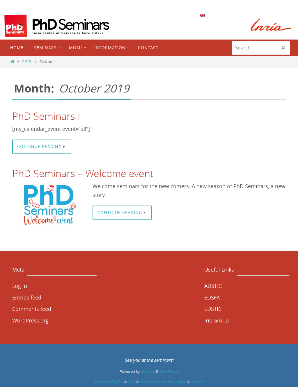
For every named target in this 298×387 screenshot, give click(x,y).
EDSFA (212, 297)
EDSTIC (212, 308)
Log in (19, 285)
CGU (131, 381)
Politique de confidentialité (162, 381)
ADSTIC (213, 285)
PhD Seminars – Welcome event (82, 173)
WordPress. (169, 371)
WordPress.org (30, 320)
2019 (26, 61)
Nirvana (148, 371)
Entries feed (26, 297)
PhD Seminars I (46, 116)
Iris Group (216, 320)
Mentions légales (108, 381)
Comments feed (31, 308)
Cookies (197, 381)
